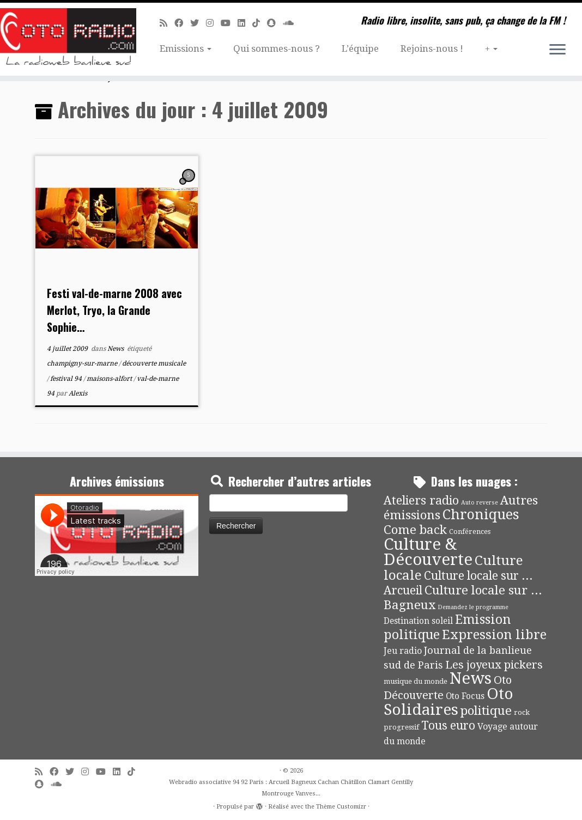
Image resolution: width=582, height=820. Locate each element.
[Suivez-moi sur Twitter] (198, 23)
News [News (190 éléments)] (471, 678)
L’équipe (360, 48)
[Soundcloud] (292, 23)
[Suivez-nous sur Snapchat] (275, 23)
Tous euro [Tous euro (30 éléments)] (448, 725)
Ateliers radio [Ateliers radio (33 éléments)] (421, 500)
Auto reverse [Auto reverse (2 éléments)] (479, 502)
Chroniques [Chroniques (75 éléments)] (480, 515)
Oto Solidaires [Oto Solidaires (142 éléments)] (448, 701)
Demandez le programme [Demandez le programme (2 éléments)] (473, 607)
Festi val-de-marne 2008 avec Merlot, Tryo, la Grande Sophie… (114, 310)
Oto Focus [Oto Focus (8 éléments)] (465, 696)
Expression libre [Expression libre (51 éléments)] (494, 634)
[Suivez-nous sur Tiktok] (259, 23)
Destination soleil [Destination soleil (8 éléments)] (418, 621)
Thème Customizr (341, 806)
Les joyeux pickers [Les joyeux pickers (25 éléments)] (494, 664)
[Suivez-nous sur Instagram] (213, 23)
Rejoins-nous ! (432, 48)
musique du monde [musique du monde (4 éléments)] (415, 681)
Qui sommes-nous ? (276, 48)
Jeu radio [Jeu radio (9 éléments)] (403, 651)
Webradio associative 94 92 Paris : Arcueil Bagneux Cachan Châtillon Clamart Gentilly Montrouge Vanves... (291, 788)
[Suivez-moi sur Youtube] (229, 23)
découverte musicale (154, 363)
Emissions (185, 48)
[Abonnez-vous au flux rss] (167, 23)
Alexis (78, 393)
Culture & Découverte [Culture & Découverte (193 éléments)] (428, 552)
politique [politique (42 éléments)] (486, 710)
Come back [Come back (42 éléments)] (415, 530)
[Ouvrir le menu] (557, 50)
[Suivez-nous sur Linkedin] (245, 23)
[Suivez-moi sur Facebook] (182, 23)
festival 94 (66, 378)
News (116, 349)
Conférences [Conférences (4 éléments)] (469, 531)
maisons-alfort (110, 378)
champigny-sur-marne (83, 363)
